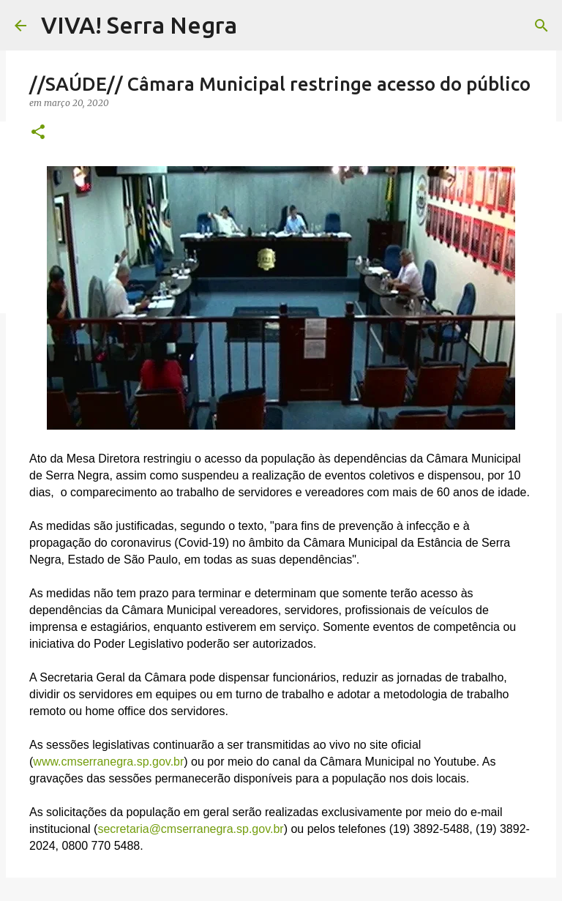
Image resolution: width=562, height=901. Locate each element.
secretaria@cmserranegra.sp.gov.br (190, 829)
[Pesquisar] (541, 25)
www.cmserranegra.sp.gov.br (108, 761)
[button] (38, 133)
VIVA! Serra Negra (139, 25)
